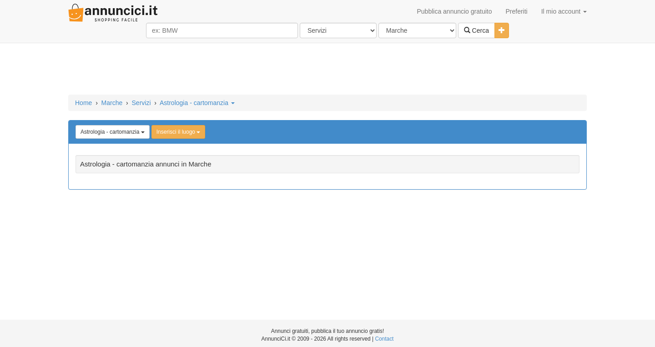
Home (83, 102)
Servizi (141, 102)
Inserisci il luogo (178, 132)
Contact (384, 339)
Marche (112, 102)
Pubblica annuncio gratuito (454, 11)
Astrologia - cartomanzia (197, 102)
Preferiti (517, 11)
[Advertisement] (327, 69)
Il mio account (564, 11)
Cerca (476, 30)
